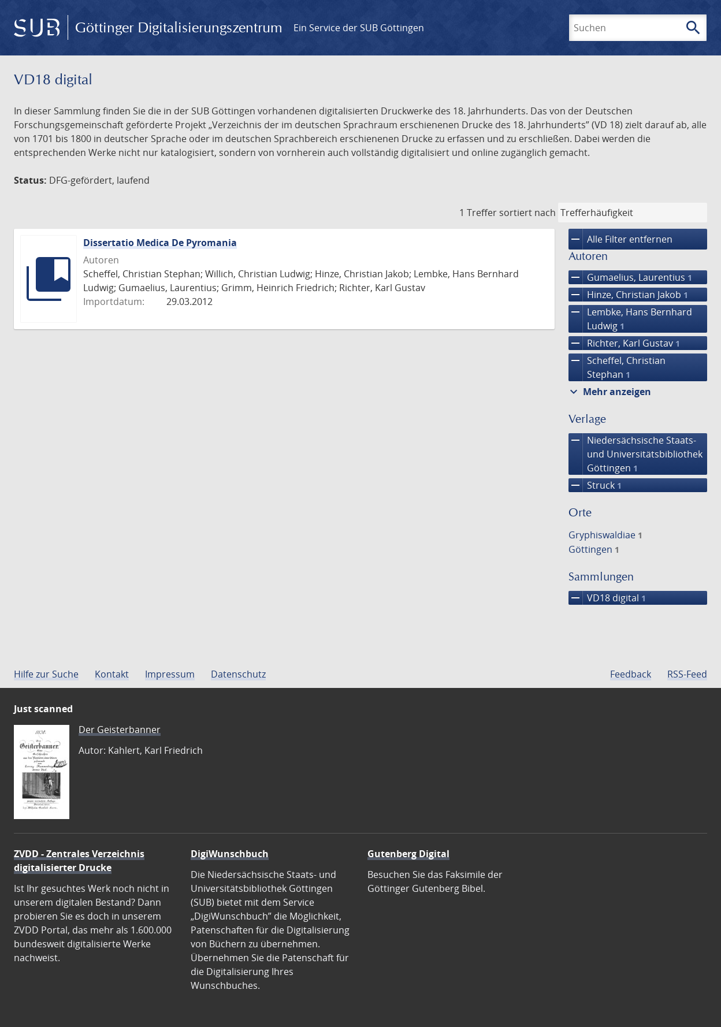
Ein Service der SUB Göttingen (358, 27)
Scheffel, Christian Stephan (617, 367)
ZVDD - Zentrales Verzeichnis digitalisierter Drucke (79, 860)
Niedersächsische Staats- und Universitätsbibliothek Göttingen (635, 454)
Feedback (630, 674)
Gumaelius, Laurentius (630, 277)
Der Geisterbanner (120, 729)
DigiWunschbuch (230, 853)
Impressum (170, 674)
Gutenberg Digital (408, 853)
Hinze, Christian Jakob (628, 295)
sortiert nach (527, 212)
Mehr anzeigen (609, 392)
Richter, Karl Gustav (624, 343)
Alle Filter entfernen (620, 239)
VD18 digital (607, 598)
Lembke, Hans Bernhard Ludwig (630, 319)
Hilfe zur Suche (46, 674)
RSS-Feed (687, 674)
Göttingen (593, 549)
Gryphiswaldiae (605, 535)
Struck (595, 485)
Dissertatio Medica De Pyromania (160, 242)
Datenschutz (238, 674)
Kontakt (112, 674)
